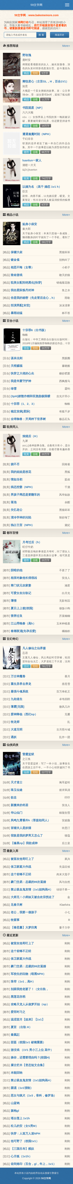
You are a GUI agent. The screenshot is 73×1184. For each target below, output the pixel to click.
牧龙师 (15, 721)
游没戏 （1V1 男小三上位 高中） (32, 1049)
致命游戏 (16, 275)
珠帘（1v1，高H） (23, 981)
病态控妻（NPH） (22, 487)
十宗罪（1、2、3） (23, 403)
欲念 (14, 797)
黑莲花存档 (18, 996)
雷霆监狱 (28, 754)
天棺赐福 (16, 365)
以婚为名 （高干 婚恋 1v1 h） (42, 186)
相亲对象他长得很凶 (24, 577)
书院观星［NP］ (33, 107)
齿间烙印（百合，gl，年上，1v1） (33, 1163)
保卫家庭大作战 (21, 866)
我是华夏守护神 (21, 381)
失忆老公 (16, 509)
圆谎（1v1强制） (22, 1087)
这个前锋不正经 (21, 874)
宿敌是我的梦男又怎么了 (27, 835)
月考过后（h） (32, 542)
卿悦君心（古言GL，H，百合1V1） (45, 81)
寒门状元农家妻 (21, 585)
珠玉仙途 (16, 789)
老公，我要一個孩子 (24, 912)
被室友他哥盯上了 (22, 858)
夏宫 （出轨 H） (21, 1027)
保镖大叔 (16, 252)
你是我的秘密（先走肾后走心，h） (33, 297)
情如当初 (16, 479)
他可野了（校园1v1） (25, 1141)
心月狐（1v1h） (21, 1156)
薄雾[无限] (17, 706)
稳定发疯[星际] (20, 411)
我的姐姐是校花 (21, 471)
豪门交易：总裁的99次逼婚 (28, 881)
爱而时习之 (18, 1011)
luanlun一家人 (31, 160)
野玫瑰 (26, 55)
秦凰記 (15, 1034)
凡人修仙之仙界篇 (34, 648)
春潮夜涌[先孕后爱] (23, 631)
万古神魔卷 (18, 676)
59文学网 (37, 4)
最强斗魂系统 (19, 691)
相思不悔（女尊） (22, 267)
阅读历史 (59, 35)
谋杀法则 (16, 358)
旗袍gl (15, 1110)
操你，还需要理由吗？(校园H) (30, 1057)
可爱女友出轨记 (21, 593)
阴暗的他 (16, 570)
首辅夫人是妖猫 (21, 827)
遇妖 (14, 737)
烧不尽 (15, 464)
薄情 (14, 600)
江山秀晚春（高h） (23, 623)
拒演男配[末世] (20, 305)
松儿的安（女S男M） (25, 1125)
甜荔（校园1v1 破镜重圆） (28, 1042)
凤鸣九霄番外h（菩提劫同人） (30, 820)
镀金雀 (15, 259)
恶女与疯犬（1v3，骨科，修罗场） (33, 1095)
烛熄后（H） (30, 436)
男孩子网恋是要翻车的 (25, 494)
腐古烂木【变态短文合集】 (28, 1065)
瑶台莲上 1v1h (20, 1118)
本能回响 (16, 1072)
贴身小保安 (29, 224)
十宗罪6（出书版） (34, 330)
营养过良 (16, 615)
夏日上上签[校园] (22, 608)
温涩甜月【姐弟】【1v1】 (28, 1019)
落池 (14, 502)
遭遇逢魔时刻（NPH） (37, 134)
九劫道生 (16, 699)
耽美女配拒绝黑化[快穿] (26, 282)
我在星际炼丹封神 (22, 290)
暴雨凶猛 (16, 313)
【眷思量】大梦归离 (24, 927)
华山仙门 (16, 812)
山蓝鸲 (15, 1103)
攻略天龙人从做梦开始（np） (30, 1004)
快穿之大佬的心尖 (22, 373)
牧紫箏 (15, 919)
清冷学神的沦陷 (21, 517)
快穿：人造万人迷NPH (25, 1133)
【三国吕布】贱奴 (22, 1148)
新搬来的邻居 (19, 805)
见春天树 (16, 904)
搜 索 (41, 35)
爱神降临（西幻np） (24, 714)
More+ (66, 45)
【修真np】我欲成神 (24, 843)
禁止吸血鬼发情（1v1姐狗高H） (32, 889)
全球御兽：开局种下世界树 (28, 419)
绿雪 (14, 388)
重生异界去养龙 (21, 683)
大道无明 (16, 729)
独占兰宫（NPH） (22, 525)
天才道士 (16, 782)
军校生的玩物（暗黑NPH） (28, 973)
